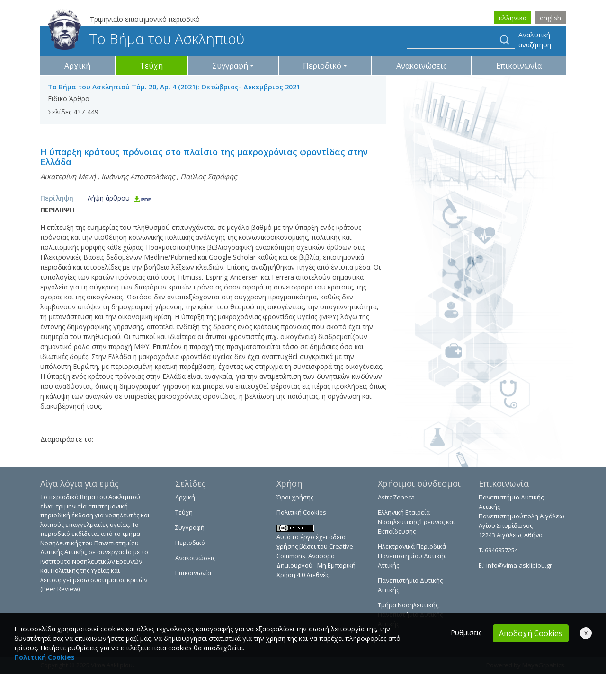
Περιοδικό (190, 542)
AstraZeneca (396, 497)
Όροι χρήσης (294, 497)
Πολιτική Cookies (301, 512)
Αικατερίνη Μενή (68, 176)
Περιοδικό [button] (322, 66)
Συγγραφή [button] (230, 66)
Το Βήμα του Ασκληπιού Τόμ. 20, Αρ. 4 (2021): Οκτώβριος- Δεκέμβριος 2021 (174, 86)
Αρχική (77, 66)
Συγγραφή (190, 527)
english (550, 17)
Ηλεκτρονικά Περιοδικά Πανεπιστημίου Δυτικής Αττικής (412, 555)
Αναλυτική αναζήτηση (534, 39)
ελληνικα (512, 17)
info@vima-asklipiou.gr (518, 565)
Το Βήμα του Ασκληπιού (146, 38)
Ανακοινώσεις (421, 66)
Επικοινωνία (519, 66)
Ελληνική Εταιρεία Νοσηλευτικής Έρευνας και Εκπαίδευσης (416, 521)
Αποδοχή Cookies (530, 633)
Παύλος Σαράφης (208, 176)
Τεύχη (151, 66)
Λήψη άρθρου (120, 197)
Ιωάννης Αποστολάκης (138, 176)
